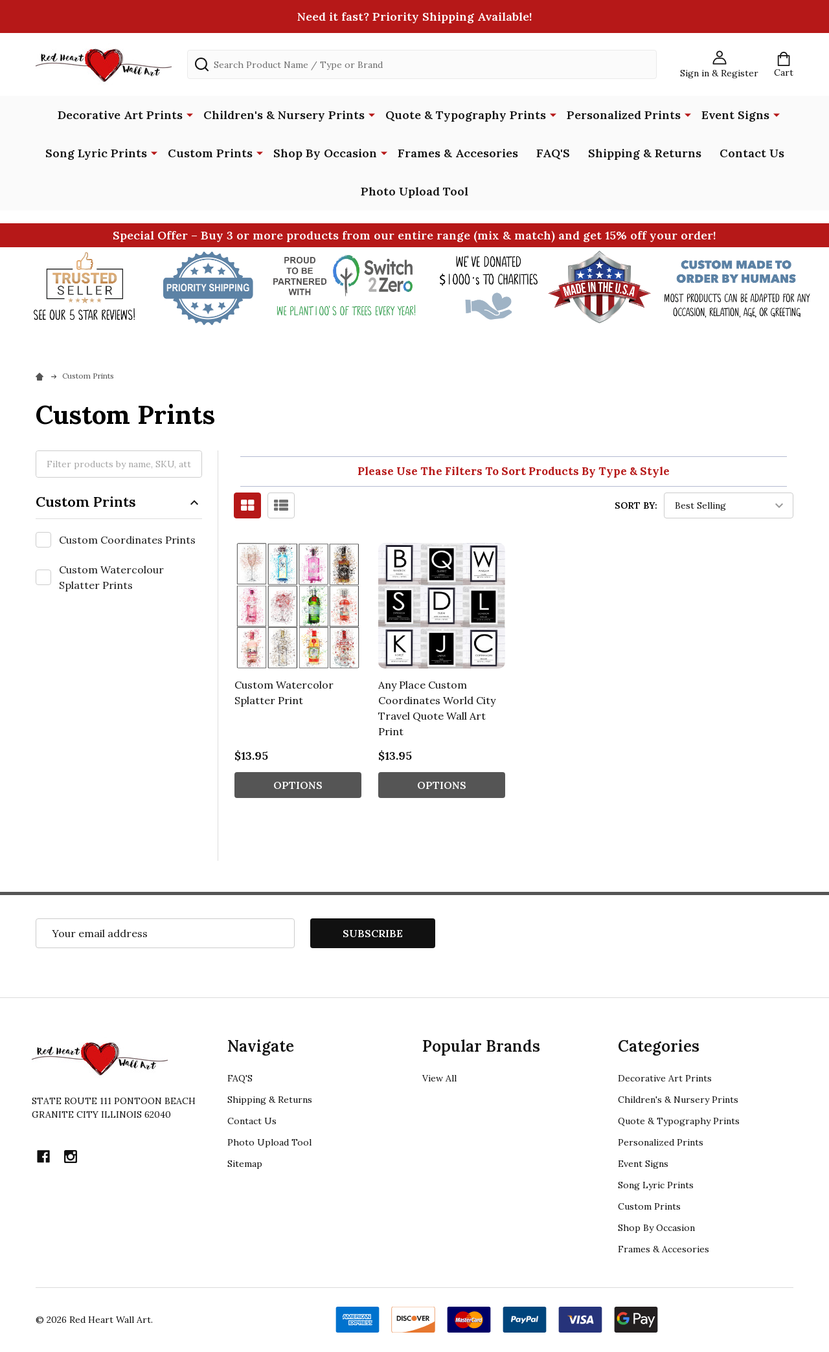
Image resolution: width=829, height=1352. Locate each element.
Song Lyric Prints (96, 153)
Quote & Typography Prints (465, 114)
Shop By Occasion (325, 153)
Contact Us (752, 153)
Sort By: (636, 505)
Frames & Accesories (458, 153)
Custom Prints (210, 153)
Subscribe (373, 933)
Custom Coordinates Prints (127, 539)
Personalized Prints (624, 114)
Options (298, 785)
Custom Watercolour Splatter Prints (111, 577)
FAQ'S (553, 153)
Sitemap (244, 1163)
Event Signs (735, 114)
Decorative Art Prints (120, 114)
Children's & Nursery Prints (284, 114)
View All (439, 1078)
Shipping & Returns (644, 153)
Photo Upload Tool (414, 191)
